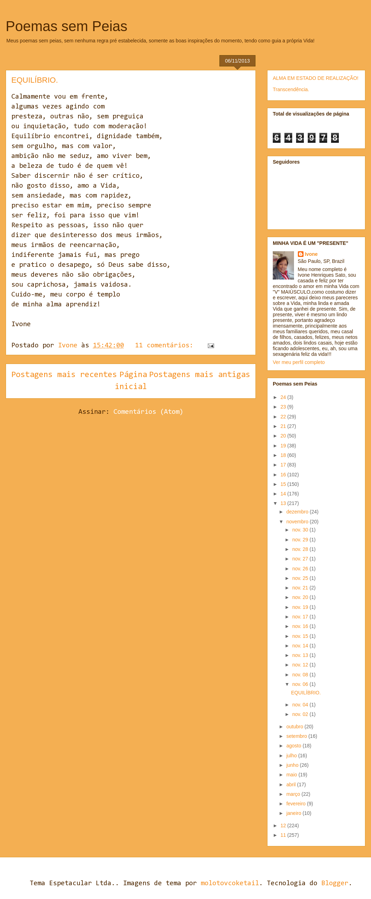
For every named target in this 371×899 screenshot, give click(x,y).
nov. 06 (301, 684)
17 (284, 465)
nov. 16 (301, 626)
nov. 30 (301, 530)
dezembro (298, 512)
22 (284, 416)
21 (284, 426)
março (293, 794)
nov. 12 (301, 665)
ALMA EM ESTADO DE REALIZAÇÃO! (315, 78)
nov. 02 (301, 714)
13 (284, 503)
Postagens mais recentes (64, 375)
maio (292, 774)
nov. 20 (301, 597)
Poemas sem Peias (67, 26)
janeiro (294, 813)
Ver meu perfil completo (299, 362)
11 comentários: (166, 345)
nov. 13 (301, 655)
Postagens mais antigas (199, 375)
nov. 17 (301, 616)
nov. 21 (301, 587)
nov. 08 (301, 674)
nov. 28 (301, 549)
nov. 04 (301, 704)
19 (284, 445)
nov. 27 (301, 559)
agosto (294, 745)
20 (284, 436)
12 (284, 825)
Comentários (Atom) (148, 412)
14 (284, 493)
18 (284, 455)
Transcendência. (291, 89)
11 (284, 835)
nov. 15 (301, 636)
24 (284, 397)
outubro (295, 726)
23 (284, 407)
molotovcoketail (230, 883)
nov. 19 (301, 607)
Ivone (311, 254)
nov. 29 (301, 539)
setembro (297, 736)
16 (284, 474)
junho (293, 765)
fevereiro (296, 803)
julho (292, 755)
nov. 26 (301, 568)
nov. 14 (301, 645)
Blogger (334, 883)
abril (291, 784)
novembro (298, 521)
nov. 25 (301, 578)
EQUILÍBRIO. (34, 80)
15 (284, 484)
